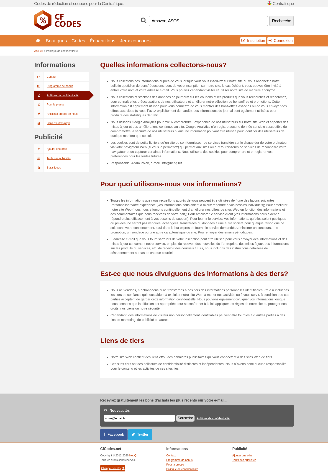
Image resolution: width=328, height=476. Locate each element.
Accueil (38, 51)
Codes (78, 40)
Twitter (143, 434)
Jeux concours (135, 40)
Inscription (253, 40)
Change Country (112, 468)
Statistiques (47, 167)
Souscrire (185, 418)
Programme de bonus (53, 86)
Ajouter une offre (50, 149)
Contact (45, 76)
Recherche (281, 20)
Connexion (281, 40)
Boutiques (56, 40)
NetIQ (132, 455)
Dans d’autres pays (52, 123)
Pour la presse (49, 104)
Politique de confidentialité (56, 95)
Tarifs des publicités (52, 158)
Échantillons (102, 40)
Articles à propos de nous (55, 113)
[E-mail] (139, 418)
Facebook (116, 434)
